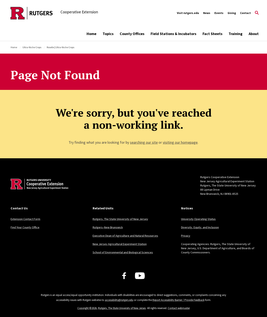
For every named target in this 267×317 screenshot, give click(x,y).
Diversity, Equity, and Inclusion (200, 227)
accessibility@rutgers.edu (119, 300)
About (254, 33)
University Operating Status (198, 219)
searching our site (144, 142)
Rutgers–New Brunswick (108, 227)
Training (235, 33)
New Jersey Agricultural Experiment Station (120, 244)
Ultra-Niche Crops (32, 47)
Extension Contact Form (25, 219)
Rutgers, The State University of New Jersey (120, 219)
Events (218, 13)
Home (91, 33)
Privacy (185, 236)
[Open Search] (257, 13)
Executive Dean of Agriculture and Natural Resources (125, 236)
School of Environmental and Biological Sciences (123, 252)
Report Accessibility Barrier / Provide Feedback (178, 300)
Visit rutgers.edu (188, 13)
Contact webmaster (179, 308)
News (206, 13)
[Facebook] (124, 275)
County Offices (132, 33)
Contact (245, 13)
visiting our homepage (180, 142)
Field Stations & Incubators (173, 33)
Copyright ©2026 (87, 308)
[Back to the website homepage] (31, 13)
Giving (232, 13)
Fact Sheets (212, 33)
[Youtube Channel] (140, 275)
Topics (108, 33)
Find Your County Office (25, 227)
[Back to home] (38, 190)
